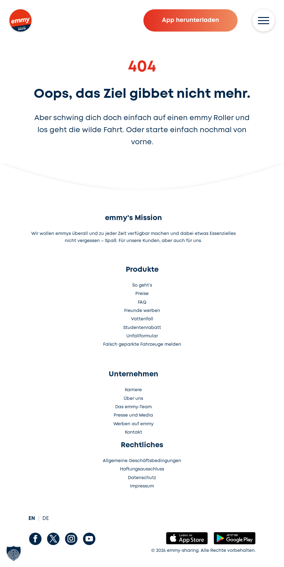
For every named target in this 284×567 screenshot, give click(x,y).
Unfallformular (142, 336)
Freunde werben (142, 311)
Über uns (133, 398)
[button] (13, 553)
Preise (142, 294)
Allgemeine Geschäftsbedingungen (142, 461)
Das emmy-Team (133, 407)
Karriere (133, 390)
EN (31, 518)
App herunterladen (190, 20)
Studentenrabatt (142, 328)
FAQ (142, 302)
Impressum (142, 486)
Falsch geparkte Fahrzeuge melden (142, 344)
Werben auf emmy (133, 424)
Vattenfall (142, 319)
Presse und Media (133, 415)
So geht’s (142, 285)
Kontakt (133, 432)
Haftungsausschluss (142, 469)
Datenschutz (142, 478)
